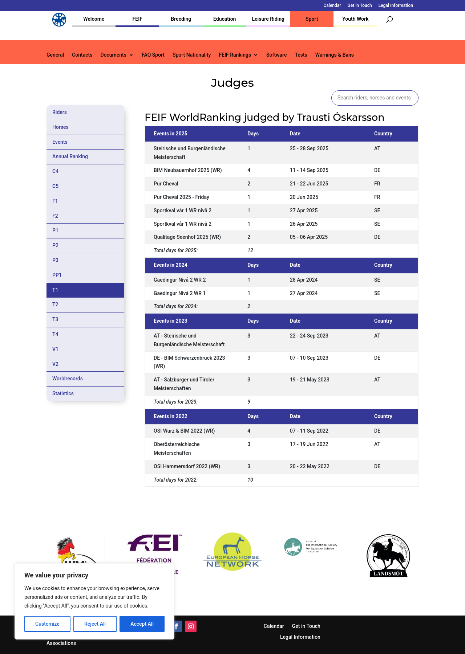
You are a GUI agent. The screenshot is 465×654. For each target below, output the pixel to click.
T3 (55, 319)
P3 (55, 260)
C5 (55, 186)
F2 (55, 216)
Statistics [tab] (63, 393)
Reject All (95, 624)
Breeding (181, 19)
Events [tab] (60, 142)
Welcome (93, 19)
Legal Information (396, 5)
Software (276, 55)
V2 (55, 364)
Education (224, 19)
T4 (55, 334)
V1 (55, 349)
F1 (55, 201)
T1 (55, 290)
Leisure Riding (268, 19)
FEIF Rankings (235, 55)
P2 (55, 245)
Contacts (82, 55)
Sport (312, 19)
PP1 (57, 275)
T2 (55, 304)
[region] (94, 601)
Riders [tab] (59, 112)
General (55, 55)
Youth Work (355, 19)
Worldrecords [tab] (67, 378)
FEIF (137, 19)
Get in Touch (360, 5)
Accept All (142, 624)
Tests (301, 55)
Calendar (332, 5)
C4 (55, 171)
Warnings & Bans (334, 55)
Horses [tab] (60, 127)
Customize (47, 624)
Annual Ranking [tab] (70, 156)
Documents (113, 55)
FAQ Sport (153, 55)
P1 (55, 230)
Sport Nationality (192, 55)
